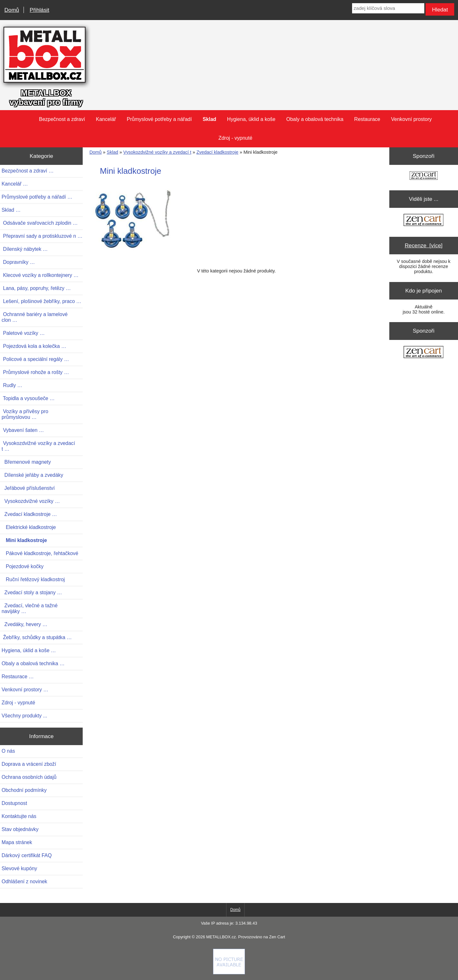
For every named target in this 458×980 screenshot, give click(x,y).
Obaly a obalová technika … (33, 663)
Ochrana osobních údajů (29, 777)
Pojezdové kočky (23, 566)
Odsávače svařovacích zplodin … (40, 223)
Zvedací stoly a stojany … (32, 592)
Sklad (112, 152)
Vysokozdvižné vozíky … (31, 501)
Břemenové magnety (26, 462)
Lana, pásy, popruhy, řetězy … (36, 288)
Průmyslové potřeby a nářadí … (37, 197)
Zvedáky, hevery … (24, 624)
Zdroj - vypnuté (236, 138)
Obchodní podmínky (24, 790)
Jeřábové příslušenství (28, 488)
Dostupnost (14, 803)
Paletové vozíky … (23, 333)
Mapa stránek (17, 842)
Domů (11, 10)
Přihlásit (39, 10)
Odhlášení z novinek (24, 881)
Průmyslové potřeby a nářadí (159, 119)
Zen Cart (277, 936)
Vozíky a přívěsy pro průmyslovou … (25, 414)
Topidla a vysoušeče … (28, 398)
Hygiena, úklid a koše (251, 119)
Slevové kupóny (19, 868)
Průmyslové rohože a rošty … (35, 372)
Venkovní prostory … (25, 689)
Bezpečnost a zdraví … (28, 170)
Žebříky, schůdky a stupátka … (37, 637)
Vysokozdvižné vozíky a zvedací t (157, 152)
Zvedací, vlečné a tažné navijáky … (30, 608)
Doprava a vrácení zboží (29, 764)
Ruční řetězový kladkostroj (33, 579)
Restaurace (367, 119)
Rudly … (12, 385)
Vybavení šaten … (23, 430)
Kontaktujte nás (19, 816)
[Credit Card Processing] (229, 972)
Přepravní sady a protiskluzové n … (42, 236)
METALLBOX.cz (221, 936)
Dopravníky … (18, 262)
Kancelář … (15, 184)
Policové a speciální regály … (35, 359)
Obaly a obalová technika (315, 119)
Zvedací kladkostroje (217, 152)
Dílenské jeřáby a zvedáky (32, 475)
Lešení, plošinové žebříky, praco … (41, 301)
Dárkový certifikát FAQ (27, 855)
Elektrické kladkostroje (29, 527)
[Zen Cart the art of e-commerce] (424, 176)
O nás (8, 751)
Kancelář (106, 119)
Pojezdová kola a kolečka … (34, 346)
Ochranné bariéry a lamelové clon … (35, 317)
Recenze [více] (423, 245)
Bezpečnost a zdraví (62, 119)
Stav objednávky (20, 829)
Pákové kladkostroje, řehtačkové (40, 553)
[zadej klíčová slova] (388, 8)
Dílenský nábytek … (25, 249)
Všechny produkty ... (24, 715)
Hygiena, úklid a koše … (29, 650)
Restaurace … (18, 676)
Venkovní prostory (411, 119)
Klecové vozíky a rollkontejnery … (40, 275)
